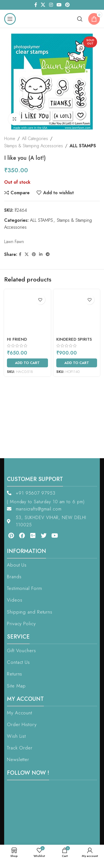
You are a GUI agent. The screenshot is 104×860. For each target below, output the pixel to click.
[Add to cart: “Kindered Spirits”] (76, 362)
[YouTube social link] (59, 5)
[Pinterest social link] (67, 5)
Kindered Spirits (74, 339)
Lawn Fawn (14, 241)
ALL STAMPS (83, 146)
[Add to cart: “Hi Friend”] (27, 362)
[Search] (79, 18)
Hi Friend (17, 339)
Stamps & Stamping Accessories (33, 146)
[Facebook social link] (35, 5)
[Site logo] (51, 18)
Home (9, 138)
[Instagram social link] (51, 5)
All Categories (35, 138)
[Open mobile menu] (10, 18)
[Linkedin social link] (40, 254)
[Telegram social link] (47, 254)
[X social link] (43, 5)
